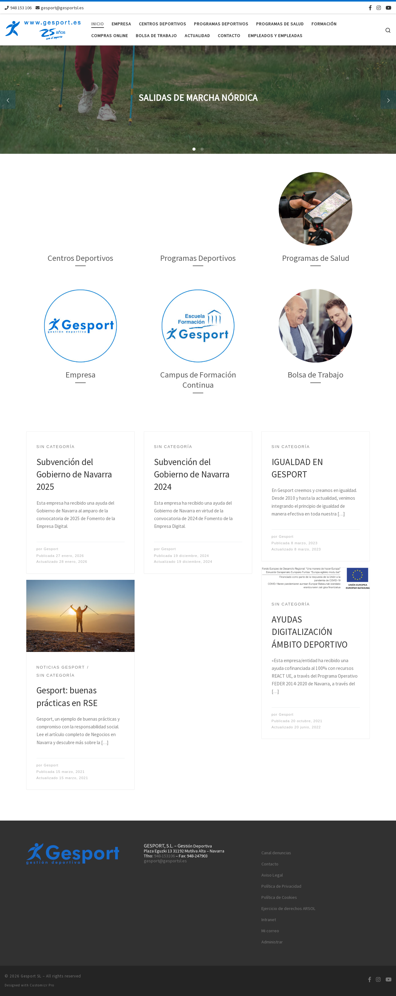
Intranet (268, 919)
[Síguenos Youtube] (388, 7)
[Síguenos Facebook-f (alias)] (370, 7)
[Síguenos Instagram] (379, 7)
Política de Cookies (279, 897)
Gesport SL (31, 976)
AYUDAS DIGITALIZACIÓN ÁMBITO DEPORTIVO (309, 632)
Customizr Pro (42, 985)
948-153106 (164, 856)
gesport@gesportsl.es (165, 861)
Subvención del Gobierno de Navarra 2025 (74, 474)
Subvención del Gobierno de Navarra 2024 (192, 474)
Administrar (272, 942)
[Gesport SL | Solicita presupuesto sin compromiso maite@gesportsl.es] (43, 28)
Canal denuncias (276, 853)
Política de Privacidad (281, 886)
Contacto (269, 864)
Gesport (51, 549)
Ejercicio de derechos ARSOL (288, 908)
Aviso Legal (272, 875)
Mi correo (270, 930)
